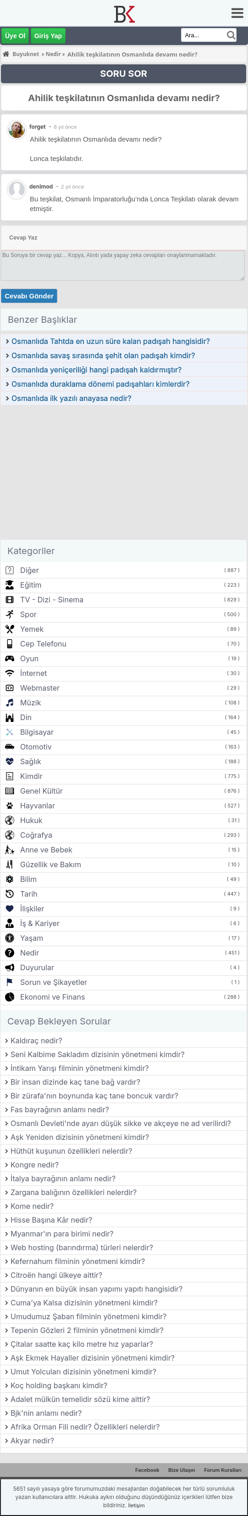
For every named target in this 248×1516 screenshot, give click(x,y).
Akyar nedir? (32, 1440)
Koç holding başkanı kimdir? (59, 1385)
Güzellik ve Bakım (50, 864)
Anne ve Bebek (46, 849)
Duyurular (37, 967)
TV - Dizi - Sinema (51, 599)
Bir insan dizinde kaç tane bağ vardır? (75, 1082)
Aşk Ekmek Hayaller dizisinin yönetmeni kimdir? (93, 1357)
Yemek (32, 629)
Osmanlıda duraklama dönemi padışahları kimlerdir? (100, 384)
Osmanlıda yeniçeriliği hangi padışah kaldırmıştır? (96, 369)
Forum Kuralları (223, 1470)
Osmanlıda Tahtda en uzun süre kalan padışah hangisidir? (110, 341)
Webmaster (40, 687)
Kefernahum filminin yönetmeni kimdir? (78, 1261)
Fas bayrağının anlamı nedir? (60, 1109)
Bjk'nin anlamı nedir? (46, 1413)
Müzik (30, 702)
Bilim (28, 879)
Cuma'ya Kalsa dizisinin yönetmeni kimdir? (84, 1302)
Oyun (29, 658)
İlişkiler (32, 908)
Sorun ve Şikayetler (53, 982)
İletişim (136, 1505)
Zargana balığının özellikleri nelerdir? (74, 1192)
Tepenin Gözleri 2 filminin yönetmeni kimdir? (87, 1330)
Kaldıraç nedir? (36, 1040)
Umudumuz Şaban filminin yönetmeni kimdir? (88, 1316)
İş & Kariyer (40, 923)
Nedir (29, 952)
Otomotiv (36, 746)
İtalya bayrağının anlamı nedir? (63, 1178)
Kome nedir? (32, 1206)
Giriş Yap (48, 36)
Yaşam (31, 938)
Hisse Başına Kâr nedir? (51, 1219)
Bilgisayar (37, 732)
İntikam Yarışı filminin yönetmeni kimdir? (80, 1068)
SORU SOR (123, 73)
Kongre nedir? (35, 1164)
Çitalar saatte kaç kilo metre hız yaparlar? (82, 1344)
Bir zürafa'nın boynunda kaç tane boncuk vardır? (94, 1095)
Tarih (29, 893)
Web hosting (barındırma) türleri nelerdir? (82, 1247)
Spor (28, 614)
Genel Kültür (41, 790)
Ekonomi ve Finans (52, 996)
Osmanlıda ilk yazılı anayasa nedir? (71, 398)
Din (26, 717)
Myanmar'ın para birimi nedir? (62, 1233)
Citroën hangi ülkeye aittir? (56, 1275)
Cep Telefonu (43, 643)
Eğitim (30, 584)
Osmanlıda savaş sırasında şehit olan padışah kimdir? (103, 355)
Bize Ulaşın (181, 1470)
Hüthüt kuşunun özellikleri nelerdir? (71, 1151)
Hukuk (31, 820)
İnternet (33, 673)
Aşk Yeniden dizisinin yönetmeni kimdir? (80, 1137)
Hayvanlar (37, 805)
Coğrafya (36, 835)
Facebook (147, 1470)
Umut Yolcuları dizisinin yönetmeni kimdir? (83, 1371)
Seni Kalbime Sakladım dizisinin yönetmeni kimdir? (98, 1054)
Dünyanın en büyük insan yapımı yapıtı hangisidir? (96, 1288)
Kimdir (31, 776)
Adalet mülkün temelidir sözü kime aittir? (80, 1399)
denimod (41, 186)
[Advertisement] (124, 475)
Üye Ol (15, 36)
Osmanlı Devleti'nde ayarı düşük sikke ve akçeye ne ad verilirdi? (121, 1123)
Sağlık (30, 761)
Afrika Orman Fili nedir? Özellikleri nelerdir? (85, 1426)
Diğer (29, 570)
